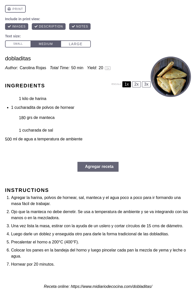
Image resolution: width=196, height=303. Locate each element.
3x (146, 84)
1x (127, 84)
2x (136, 84)
